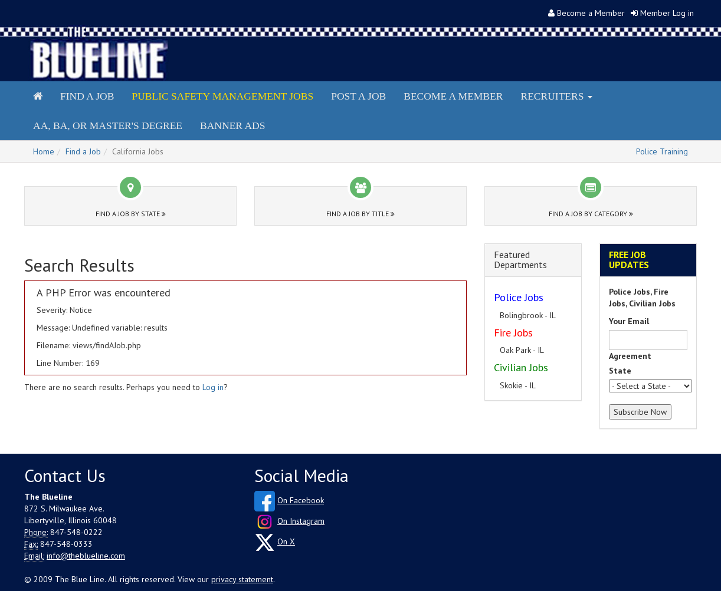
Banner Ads (232, 125)
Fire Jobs (513, 332)
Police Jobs (518, 297)
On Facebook (300, 500)
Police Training (662, 151)
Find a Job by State (131, 213)
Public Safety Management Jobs (222, 96)
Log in (213, 387)
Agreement (630, 356)
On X (286, 541)
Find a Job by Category (591, 213)
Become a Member (591, 13)
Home (43, 151)
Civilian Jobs (521, 367)
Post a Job (358, 96)
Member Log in (667, 13)
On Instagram (301, 521)
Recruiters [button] (556, 96)
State (620, 370)
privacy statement (242, 579)
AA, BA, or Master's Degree (107, 125)
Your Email (629, 321)
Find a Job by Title (360, 213)
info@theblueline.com (86, 555)
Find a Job (87, 96)
